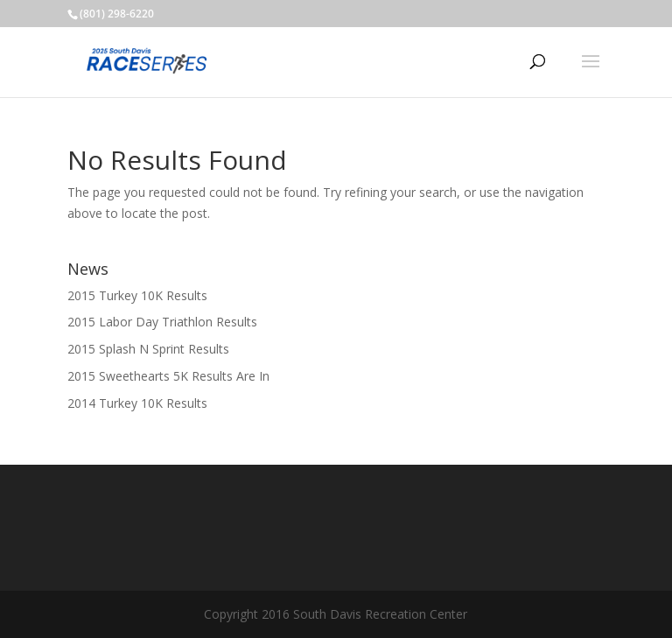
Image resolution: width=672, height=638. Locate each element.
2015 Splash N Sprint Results (148, 348)
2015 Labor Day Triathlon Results (162, 321)
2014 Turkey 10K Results (137, 403)
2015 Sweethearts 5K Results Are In (168, 376)
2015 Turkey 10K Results (137, 295)
